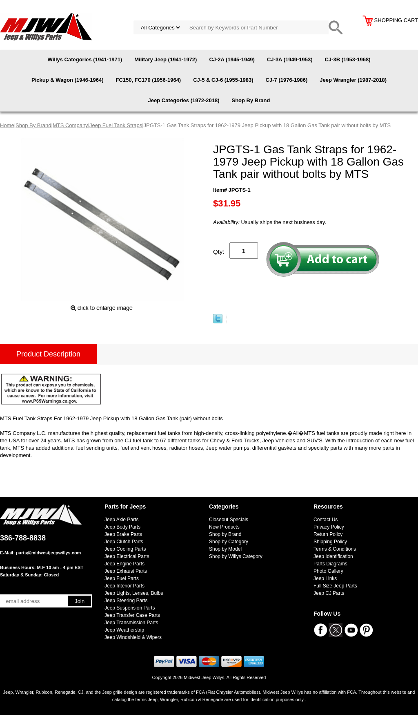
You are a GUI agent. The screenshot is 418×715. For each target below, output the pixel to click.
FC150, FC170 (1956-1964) (148, 80)
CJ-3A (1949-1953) (290, 59)
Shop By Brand (250, 100)
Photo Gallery (328, 571)
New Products (224, 527)
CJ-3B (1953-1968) (347, 59)
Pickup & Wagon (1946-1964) (67, 80)
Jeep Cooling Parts (125, 549)
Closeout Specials (228, 519)
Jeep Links (325, 578)
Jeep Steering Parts (125, 600)
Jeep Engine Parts (124, 564)
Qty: (219, 251)
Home (7, 125)
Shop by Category (228, 542)
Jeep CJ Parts (329, 593)
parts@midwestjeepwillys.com (48, 552)
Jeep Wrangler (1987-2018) (353, 80)
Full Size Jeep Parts (335, 586)
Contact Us (326, 519)
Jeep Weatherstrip (124, 630)
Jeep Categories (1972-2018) (184, 100)
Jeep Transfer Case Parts (132, 615)
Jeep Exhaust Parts (125, 571)
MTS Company (70, 125)
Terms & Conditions (335, 549)
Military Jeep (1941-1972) (165, 59)
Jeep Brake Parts (123, 534)
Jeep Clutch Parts (123, 542)
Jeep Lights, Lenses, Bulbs (133, 593)
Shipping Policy (330, 542)
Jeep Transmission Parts (131, 622)
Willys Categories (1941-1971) (85, 59)
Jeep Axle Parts (121, 519)
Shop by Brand (225, 534)
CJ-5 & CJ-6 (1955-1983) (223, 80)
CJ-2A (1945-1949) (232, 59)
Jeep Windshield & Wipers (133, 637)
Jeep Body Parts (122, 527)
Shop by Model (225, 549)
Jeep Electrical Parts (126, 556)
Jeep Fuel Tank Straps (115, 125)
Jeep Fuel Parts (121, 578)
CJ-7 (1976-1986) (287, 80)
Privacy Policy (329, 527)
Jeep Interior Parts (124, 586)
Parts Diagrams (330, 564)
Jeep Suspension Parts (129, 608)
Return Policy (328, 534)
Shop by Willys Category (235, 556)
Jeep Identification (333, 556)
